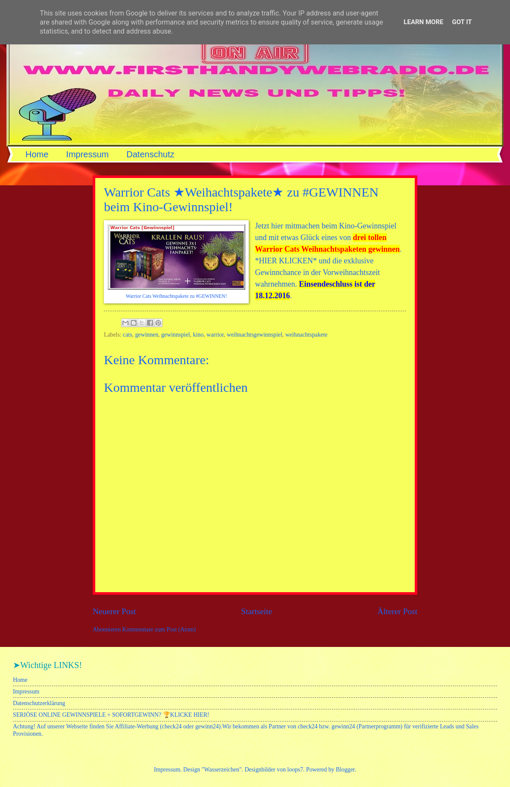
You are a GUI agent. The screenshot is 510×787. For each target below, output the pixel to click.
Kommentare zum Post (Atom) (159, 629)
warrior (215, 334)
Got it (462, 22)
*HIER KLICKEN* (285, 260)
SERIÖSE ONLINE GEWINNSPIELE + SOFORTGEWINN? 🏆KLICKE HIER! (111, 715)
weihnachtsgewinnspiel (254, 334)
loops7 (295, 769)
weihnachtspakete (306, 334)
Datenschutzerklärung (39, 703)
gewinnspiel (175, 334)
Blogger (345, 769)
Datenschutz (150, 154)
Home (36, 154)
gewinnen (146, 334)
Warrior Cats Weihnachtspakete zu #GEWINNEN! (176, 296)
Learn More (423, 22)
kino (198, 334)
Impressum (87, 154)
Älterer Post (397, 611)
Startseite (256, 611)
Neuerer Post (114, 611)
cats (127, 334)
